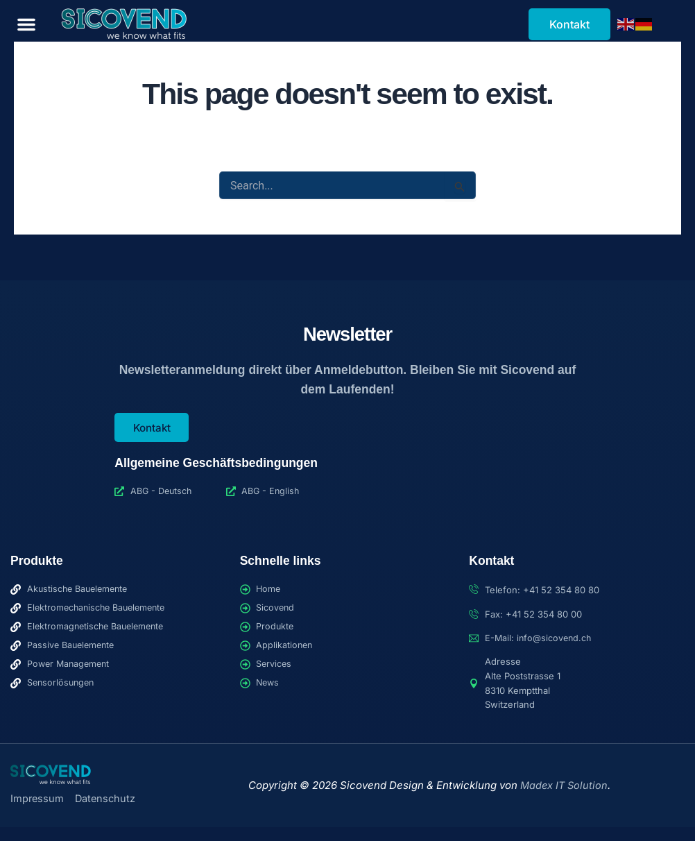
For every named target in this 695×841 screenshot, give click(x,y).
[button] (26, 24)
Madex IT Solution (564, 785)
